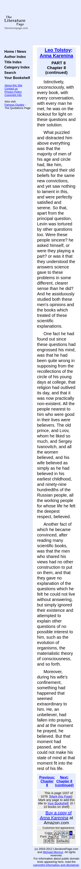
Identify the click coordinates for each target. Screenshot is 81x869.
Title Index (12, 62)
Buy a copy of (56, 815)
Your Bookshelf (16, 78)
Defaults (63, 841)
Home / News (14, 51)
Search (9, 72)
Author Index (14, 57)
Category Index (16, 67)
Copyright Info (13, 95)
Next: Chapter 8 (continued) (64, 781)
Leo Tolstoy (58, 50)
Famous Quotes (14, 104)
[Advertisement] (56, 22)
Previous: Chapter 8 (47, 781)
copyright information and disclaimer (56, 865)
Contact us (11, 88)
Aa (51, 836)
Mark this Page (60, 796)
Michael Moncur (53, 852)
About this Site (13, 85)
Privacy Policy (13, 91)
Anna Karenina (56, 55)
